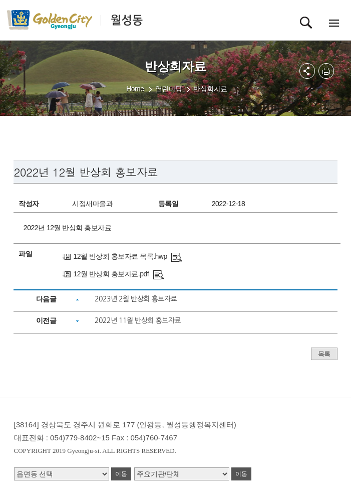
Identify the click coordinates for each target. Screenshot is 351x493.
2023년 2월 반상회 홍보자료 (136, 298)
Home (135, 89)
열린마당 (168, 89)
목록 (324, 354)
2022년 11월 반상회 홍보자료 (138, 320)
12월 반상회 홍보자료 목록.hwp (120, 256)
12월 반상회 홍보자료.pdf (111, 274)
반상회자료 (210, 89)
